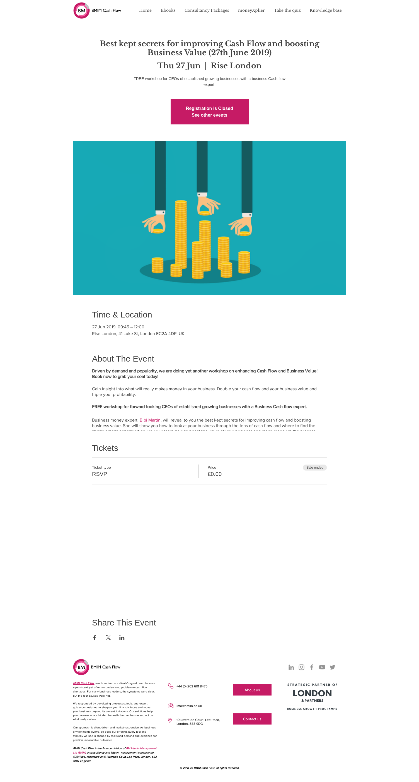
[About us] (252, 690)
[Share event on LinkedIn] (122, 637)
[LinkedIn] (291, 667)
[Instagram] (301, 667)
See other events (209, 115)
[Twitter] (332, 667)
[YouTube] (322, 667)
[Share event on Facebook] (94, 637)
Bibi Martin (150, 420)
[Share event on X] (108, 637)
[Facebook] (312, 667)
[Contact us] (252, 719)
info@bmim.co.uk (189, 706)
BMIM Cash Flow (84, 683)
